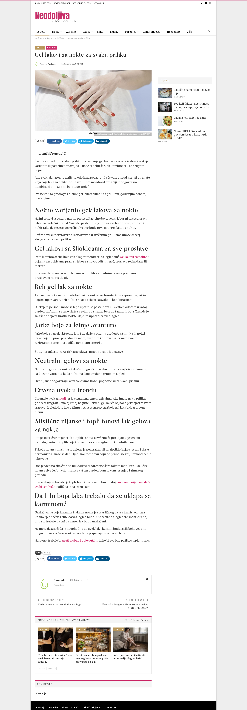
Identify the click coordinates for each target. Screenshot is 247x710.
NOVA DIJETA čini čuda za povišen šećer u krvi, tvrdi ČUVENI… (190, 135)
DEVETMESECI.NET (62, 3)
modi (62, 398)
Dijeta (55, 31)
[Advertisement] (155, 16)
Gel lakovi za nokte (133, 257)
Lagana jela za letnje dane (190, 117)
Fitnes (65, 707)
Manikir (51, 48)
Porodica (130, 31)
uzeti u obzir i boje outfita (80, 540)
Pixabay (47, 553)
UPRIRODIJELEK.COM (81, 3)
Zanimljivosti (151, 31)
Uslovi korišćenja (91, 707)
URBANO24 (99, 3)
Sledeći (51, 668)
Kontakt (75, 707)
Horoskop (173, 31)
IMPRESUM (109, 707)
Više (189, 31)
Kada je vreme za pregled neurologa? (60, 605)
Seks (100, 31)
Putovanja (40, 707)
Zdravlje (71, 31)
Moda (86, 31)
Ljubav (114, 31)
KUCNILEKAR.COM (43, 3)
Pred (42, 668)
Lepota (41, 31)
